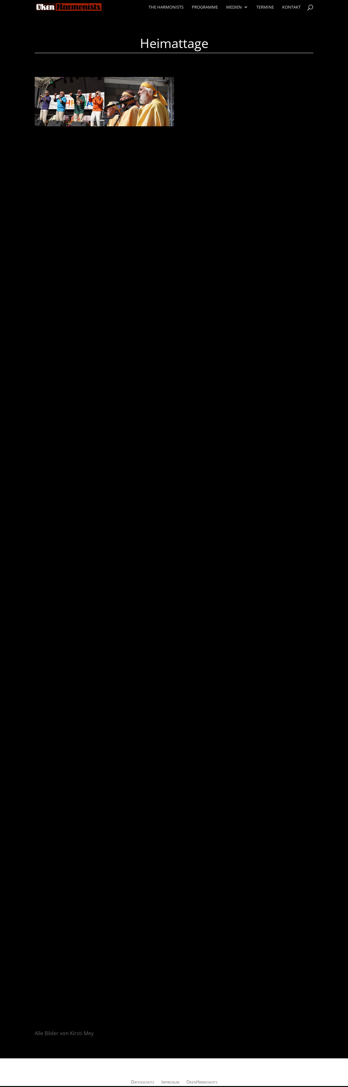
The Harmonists (166, 7)
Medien (234, 7)
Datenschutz (142, 1082)
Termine (265, 7)
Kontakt (291, 7)
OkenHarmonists (201, 1082)
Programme (205, 7)
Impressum (170, 1082)
